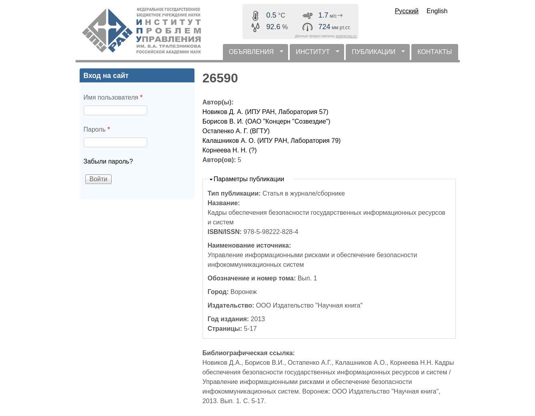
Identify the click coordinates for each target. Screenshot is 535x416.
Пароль (97, 129)
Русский (407, 11)
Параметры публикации (249, 179)
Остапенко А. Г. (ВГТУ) (236, 131)
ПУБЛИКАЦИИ (375, 54)
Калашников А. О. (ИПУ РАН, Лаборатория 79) (271, 140)
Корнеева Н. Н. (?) (229, 150)
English (437, 11)
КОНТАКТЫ (434, 51)
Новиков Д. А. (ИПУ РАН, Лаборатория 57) (265, 111)
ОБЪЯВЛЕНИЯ (253, 54)
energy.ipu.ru (346, 36)
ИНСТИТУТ (314, 54)
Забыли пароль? (108, 161)
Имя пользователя (113, 97)
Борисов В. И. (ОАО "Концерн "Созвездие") (266, 121)
